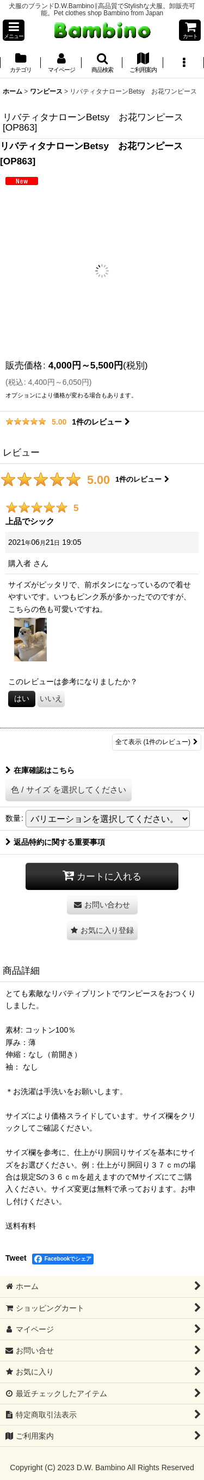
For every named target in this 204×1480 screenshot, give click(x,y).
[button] (13, 30)
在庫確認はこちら (40, 770)
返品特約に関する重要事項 (55, 842)
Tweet (16, 1258)
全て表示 (156, 742)
